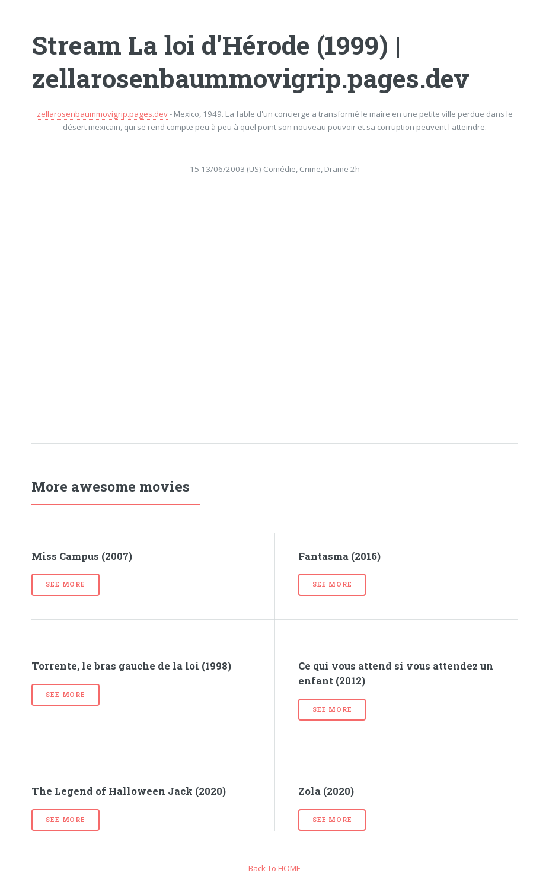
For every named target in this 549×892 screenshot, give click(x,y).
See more (65, 584)
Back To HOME (274, 868)
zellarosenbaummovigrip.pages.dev (102, 114)
